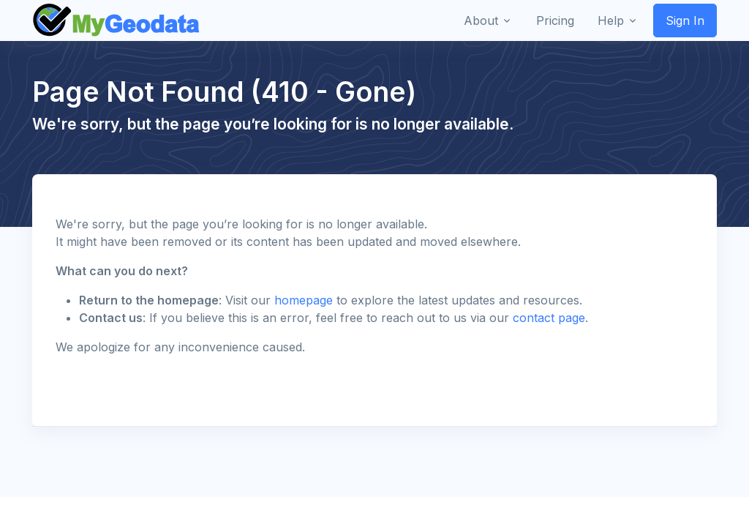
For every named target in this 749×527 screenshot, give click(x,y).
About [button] (481, 20)
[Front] (117, 20)
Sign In (685, 20)
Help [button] (611, 20)
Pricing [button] (555, 20)
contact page (549, 317)
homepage (303, 300)
